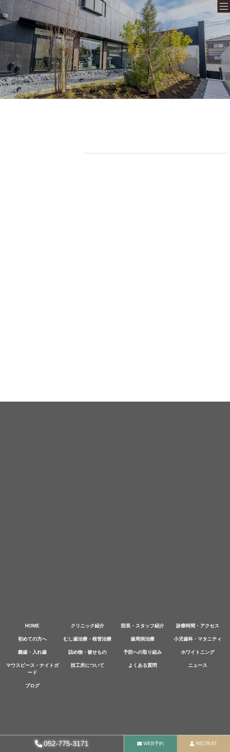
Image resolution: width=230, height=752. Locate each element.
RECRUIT (206, 743)
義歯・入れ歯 (32, 652)
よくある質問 (142, 665)
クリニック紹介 (87, 625)
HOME (32, 625)
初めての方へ (32, 638)
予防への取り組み (142, 652)
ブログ (32, 685)
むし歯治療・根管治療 (87, 638)
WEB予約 (153, 743)
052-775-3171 (66, 743)
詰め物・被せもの (87, 652)
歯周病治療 (143, 638)
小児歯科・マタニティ (198, 638)
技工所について (87, 665)
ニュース (197, 665)
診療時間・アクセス (197, 625)
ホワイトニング (197, 652)
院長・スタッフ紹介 (142, 625)
